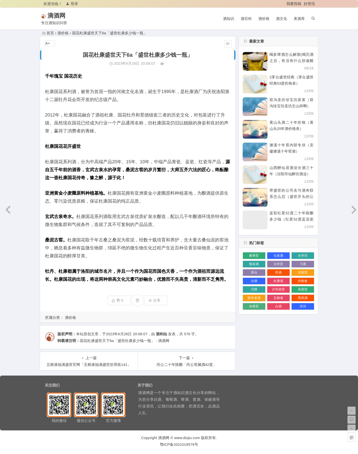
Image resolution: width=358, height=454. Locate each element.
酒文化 (281, 18)
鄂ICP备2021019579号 (179, 444)
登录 (72, 3)
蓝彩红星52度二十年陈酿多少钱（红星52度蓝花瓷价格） (291, 219)
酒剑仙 (161, 334)
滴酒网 (64, 15)
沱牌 (254, 289)
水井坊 (303, 255)
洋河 (303, 306)
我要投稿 (293, 3)
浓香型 (254, 306)
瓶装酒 (254, 264)
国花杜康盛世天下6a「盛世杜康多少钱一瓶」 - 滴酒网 (124, 341)
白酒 (278, 306)
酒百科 (246, 18)
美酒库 (299, 18)
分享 (154, 300)
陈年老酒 (254, 298)
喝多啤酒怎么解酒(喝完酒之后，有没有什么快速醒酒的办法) (291, 60)
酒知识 (228, 18)
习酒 (303, 264)
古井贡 (278, 264)
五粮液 (278, 298)
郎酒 (278, 272)
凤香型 (303, 289)
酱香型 (254, 255)
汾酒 (254, 281)
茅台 (254, 272)
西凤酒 (303, 298)
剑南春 (303, 281)
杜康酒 (278, 281)
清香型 (303, 272)
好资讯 (309, 3)
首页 (48, 33)
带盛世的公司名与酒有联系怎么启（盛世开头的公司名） (291, 196)
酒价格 (263, 18)
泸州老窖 (278, 289)
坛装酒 (278, 255)
